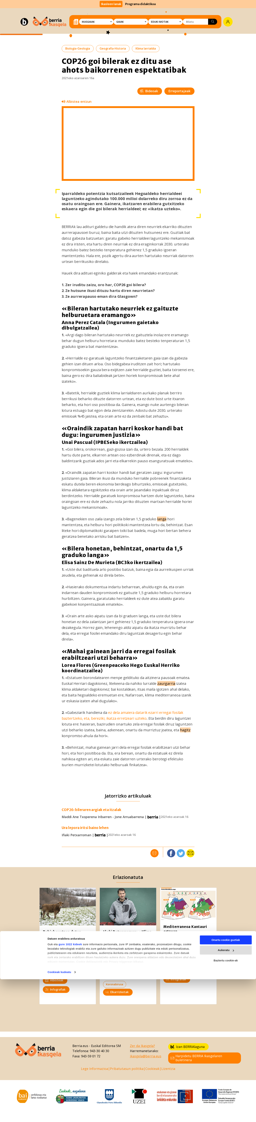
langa (162, 519)
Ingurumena (53, 970)
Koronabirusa (114, 984)
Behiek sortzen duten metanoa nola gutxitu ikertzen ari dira (62, 936)
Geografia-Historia (113, 48)
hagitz (185, 729)
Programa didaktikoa (140, 4)
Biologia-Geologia (77, 48)
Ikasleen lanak (111, 4)
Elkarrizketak (117, 992)
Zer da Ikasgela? (142, 1046)
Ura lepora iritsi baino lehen (85, 828)
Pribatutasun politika (127, 1068)
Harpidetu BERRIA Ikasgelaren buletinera (196, 1058)
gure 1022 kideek (70, 1087)
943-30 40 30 (99, 1051)
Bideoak (149, 91)
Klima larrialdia (146, 48)
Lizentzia (168, 1068)
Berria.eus (80, 1046)
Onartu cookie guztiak (226, 1082)
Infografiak (55, 989)
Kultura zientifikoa (58, 962)
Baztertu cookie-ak (226, 1103)
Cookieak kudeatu (59, 1114)
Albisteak (54, 980)
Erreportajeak (179, 91)
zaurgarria (166, 683)
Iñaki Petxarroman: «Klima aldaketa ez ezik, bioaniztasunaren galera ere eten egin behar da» (127, 939)
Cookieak (152, 1068)
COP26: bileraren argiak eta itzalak (91, 810)
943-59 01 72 (90, 1056)
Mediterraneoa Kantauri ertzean (185, 929)
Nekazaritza (201, 969)
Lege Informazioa (94, 1068)
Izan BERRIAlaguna (188, 1046)
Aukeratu (226, 1092)
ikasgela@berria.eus (145, 1056)
